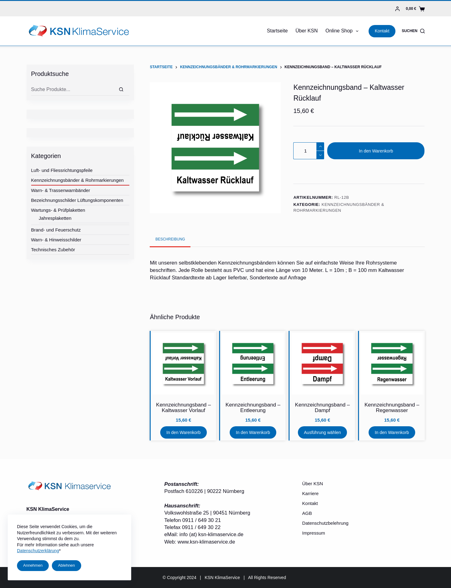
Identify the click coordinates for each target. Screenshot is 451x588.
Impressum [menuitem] (313, 533)
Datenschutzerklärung (38, 550)
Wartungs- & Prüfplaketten (58, 210)
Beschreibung (170, 239)
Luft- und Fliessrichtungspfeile (62, 170)
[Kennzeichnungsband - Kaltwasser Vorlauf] (183, 363)
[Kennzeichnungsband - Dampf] (322, 363)
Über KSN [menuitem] (306, 30)
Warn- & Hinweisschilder (56, 239)
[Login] (397, 8)
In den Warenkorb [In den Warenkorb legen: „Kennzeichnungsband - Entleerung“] (253, 432)
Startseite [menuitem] (277, 30)
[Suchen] (413, 31)
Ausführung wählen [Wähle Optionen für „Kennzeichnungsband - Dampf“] (322, 432)
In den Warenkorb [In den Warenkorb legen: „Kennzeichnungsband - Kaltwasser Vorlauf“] (183, 432)
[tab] (170, 239)
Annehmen (33, 565)
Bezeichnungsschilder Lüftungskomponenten (77, 200)
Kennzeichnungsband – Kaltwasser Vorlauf (183, 408)
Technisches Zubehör (53, 249)
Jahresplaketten (55, 218)
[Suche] (121, 89)
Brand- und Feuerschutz (56, 229)
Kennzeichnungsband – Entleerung (253, 408)
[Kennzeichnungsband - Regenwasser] (392, 363)
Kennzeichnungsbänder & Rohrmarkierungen (77, 180)
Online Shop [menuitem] (343, 31)
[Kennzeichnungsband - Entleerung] (253, 363)
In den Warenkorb (376, 150)
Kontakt (382, 30)
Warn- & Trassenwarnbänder (60, 190)
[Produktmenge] (308, 150)
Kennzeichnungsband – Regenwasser (392, 408)
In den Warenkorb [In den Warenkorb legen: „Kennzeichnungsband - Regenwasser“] (392, 432)
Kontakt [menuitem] (310, 503)
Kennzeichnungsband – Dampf (322, 408)
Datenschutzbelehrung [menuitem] (325, 523)
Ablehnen (66, 565)
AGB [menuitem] (307, 513)
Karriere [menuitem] (310, 493)
